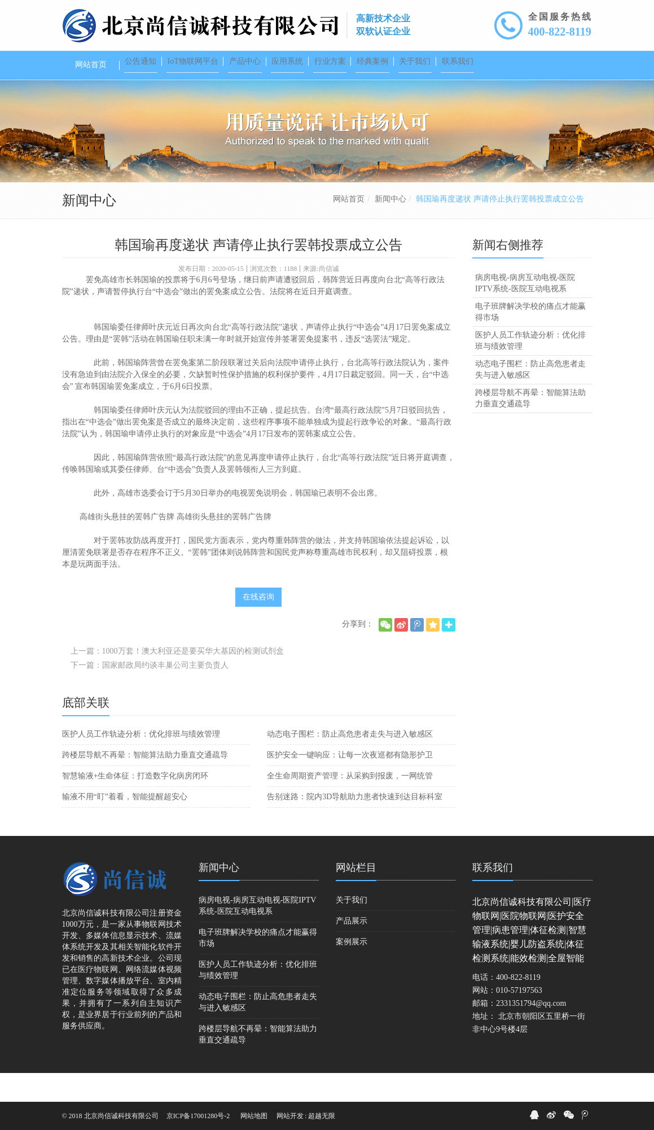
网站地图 (253, 1116)
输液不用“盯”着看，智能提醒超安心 (124, 825)
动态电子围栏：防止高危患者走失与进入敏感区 (350, 763)
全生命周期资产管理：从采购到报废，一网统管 (350, 804)
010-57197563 (519, 1019)
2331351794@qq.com (531, 1032)
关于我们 (351, 929)
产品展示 (351, 949)
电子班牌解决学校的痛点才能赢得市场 (530, 341)
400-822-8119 (559, 31)
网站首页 (349, 228)
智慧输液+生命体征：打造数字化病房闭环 (135, 804)
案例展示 (351, 970)
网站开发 (290, 1116)
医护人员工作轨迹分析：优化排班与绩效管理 (141, 763)
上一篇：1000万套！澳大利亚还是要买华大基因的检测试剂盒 (177, 680)
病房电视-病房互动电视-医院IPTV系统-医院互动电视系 (525, 312)
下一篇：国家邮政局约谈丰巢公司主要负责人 (150, 694)
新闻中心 (390, 228)
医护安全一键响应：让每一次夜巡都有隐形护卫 (350, 783)
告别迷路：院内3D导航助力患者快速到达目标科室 (354, 825)
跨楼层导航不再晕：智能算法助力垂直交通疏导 (145, 783)
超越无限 (321, 1116)
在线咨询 (258, 625)
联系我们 (492, 896)
